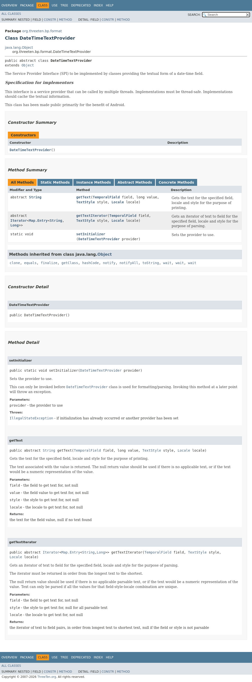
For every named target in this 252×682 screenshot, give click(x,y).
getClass (70, 263)
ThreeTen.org (46, 677)
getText (83, 197)
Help (109, 5)
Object (27, 65)
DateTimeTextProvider (30, 150)
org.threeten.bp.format (42, 31)
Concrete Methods (176, 182)
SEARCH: (194, 14)
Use (55, 5)
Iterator (18, 220)
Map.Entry (38, 220)
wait (167, 263)
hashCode (90, 263)
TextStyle (85, 202)
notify (109, 263)
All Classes (11, 14)
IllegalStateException (31, 418)
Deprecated (81, 5)
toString (150, 263)
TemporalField (106, 197)
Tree (64, 5)
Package (27, 5)
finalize (49, 263)
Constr (50, 19)
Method (65, 19)
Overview (9, 5)
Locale (117, 202)
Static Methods (55, 182)
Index (98, 5)
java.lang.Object (19, 47)
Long (14, 225)
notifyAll (129, 263)
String (35, 197)
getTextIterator (91, 216)
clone (15, 263)
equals (30, 263)
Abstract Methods (135, 182)
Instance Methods (93, 182)
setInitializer (90, 234)
